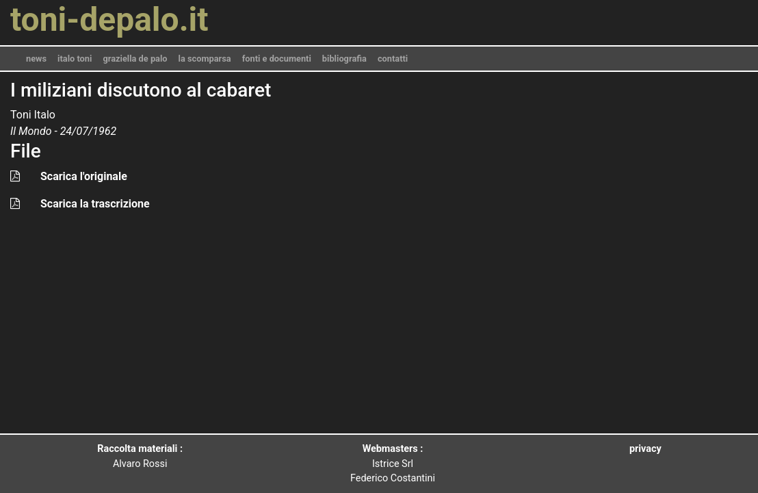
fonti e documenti (276, 58)
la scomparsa (205, 58)
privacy (645, 449)
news (36, 58)
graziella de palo (135, 58)
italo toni (74, 58)
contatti (393, 58)
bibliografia (344, 58)
